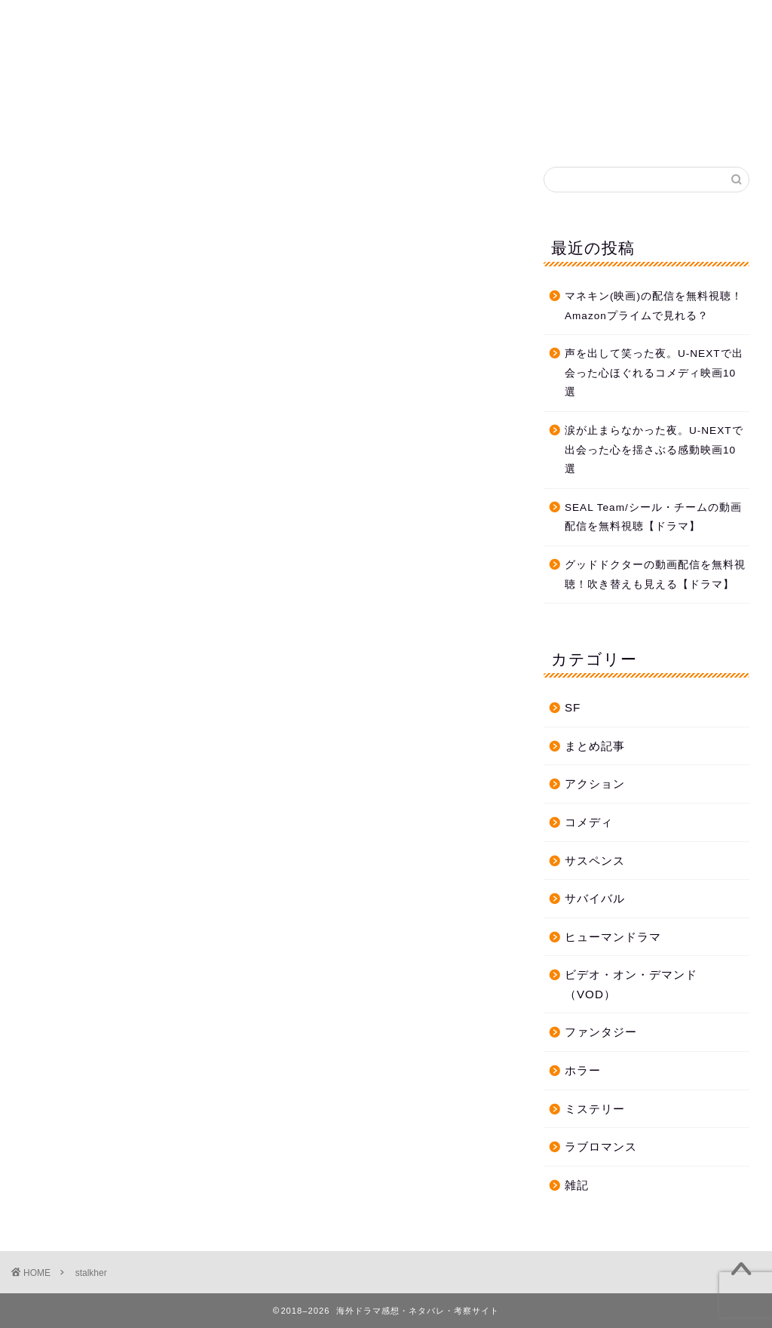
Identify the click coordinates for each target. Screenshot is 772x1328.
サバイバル (595, 898)
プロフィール (539, 127)
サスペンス (595, 860)
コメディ (589, 822)
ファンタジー (601, 1031)
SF (573, 707)
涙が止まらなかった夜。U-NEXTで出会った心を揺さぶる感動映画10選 (654, 450)
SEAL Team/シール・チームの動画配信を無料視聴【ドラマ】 (653, 517)
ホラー (583, 1070)
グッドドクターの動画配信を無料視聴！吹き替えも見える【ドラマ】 (655, 574)
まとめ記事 (595, 745)
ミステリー (595, 1108)
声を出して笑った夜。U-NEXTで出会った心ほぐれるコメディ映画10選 (654, 373)
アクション (595, 783)
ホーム (217, 127)
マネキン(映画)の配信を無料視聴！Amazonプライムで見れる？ (654, 305)
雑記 (577, 1185)
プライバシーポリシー (327, 127)
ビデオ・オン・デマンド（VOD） (631, 984)
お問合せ (444, 127)
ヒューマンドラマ (613, 936)
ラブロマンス (601, 1146)
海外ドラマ (386, 53)
